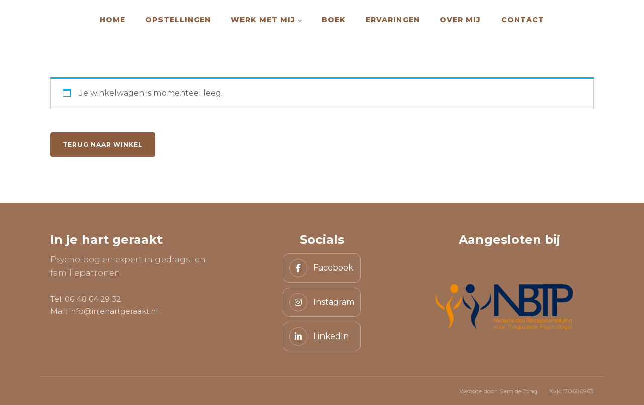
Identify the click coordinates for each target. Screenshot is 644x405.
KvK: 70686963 (571, 391)
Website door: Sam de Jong (498, 391)
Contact (522, 19)
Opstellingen (178, 19)
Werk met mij (263, 19)
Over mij (460, 19)
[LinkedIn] (322, 336)
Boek (333, 19)
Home (112, 19)
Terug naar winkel (103, 144)
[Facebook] (322, 268)
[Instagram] (322, 302)
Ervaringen (393, 19)
